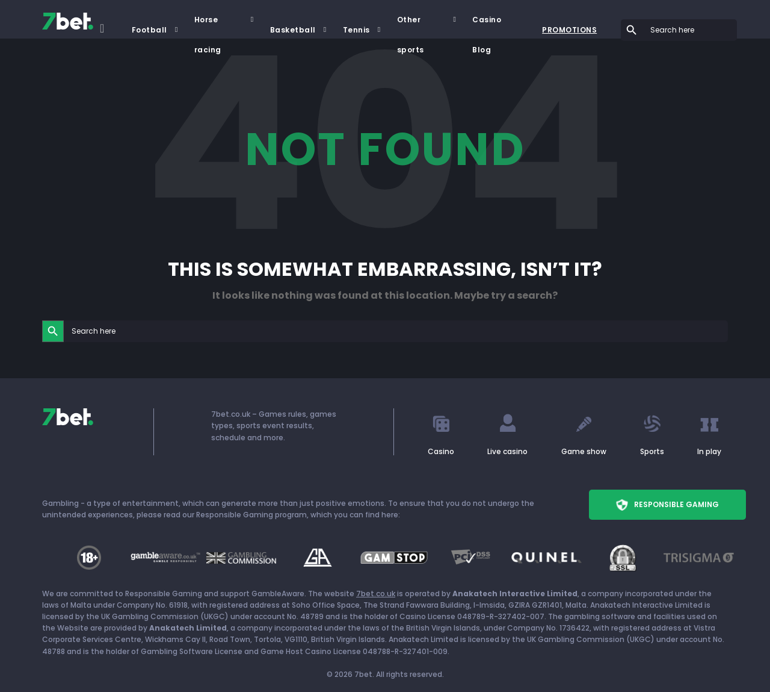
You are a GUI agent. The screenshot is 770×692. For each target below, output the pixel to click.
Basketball (293, 30)
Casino (441, 451)
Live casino (507, 451)
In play (709, 451)
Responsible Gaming (667, 505)
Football (149, 30)
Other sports (410, 24)
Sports (652, 451)
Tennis (356, 30)
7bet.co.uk (375, 593)
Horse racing (207, 24)
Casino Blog (486, 24)
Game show (583, 451)
